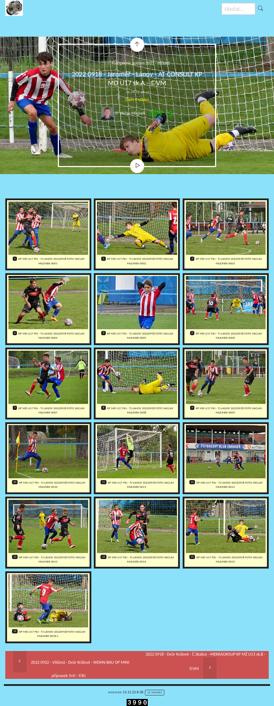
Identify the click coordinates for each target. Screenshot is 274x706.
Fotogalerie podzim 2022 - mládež (141, 63)
